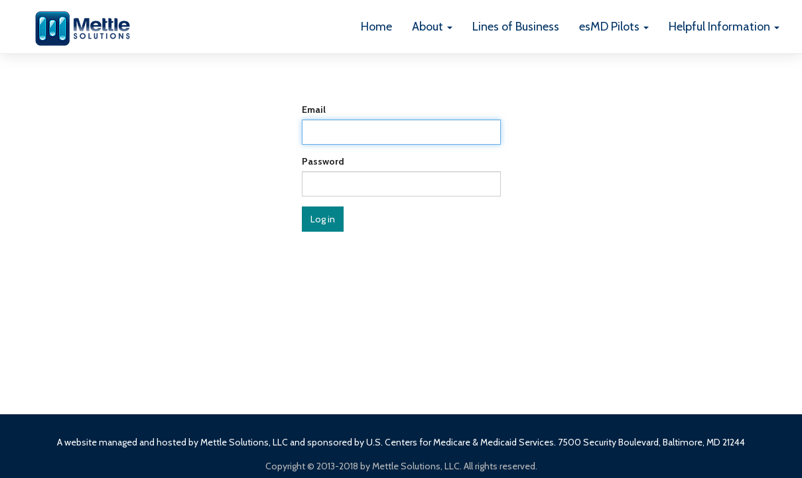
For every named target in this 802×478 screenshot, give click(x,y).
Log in (322, 219)
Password (323, 161)
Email (314, 110)
